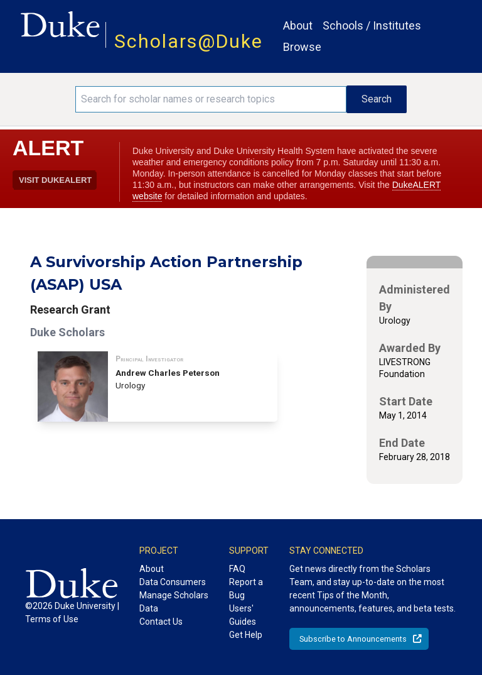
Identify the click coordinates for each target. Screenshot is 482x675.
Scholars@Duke (188, 41)
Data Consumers (172, 582)
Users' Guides (242, 615)
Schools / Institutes (372, 25)
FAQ (237, 569)
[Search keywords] (210, 99)
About (298, 25)
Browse (302, 46)
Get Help (245, 635)
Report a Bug (246, 588)
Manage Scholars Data (173, 601)
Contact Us (161, 622)
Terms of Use (51, 619)
